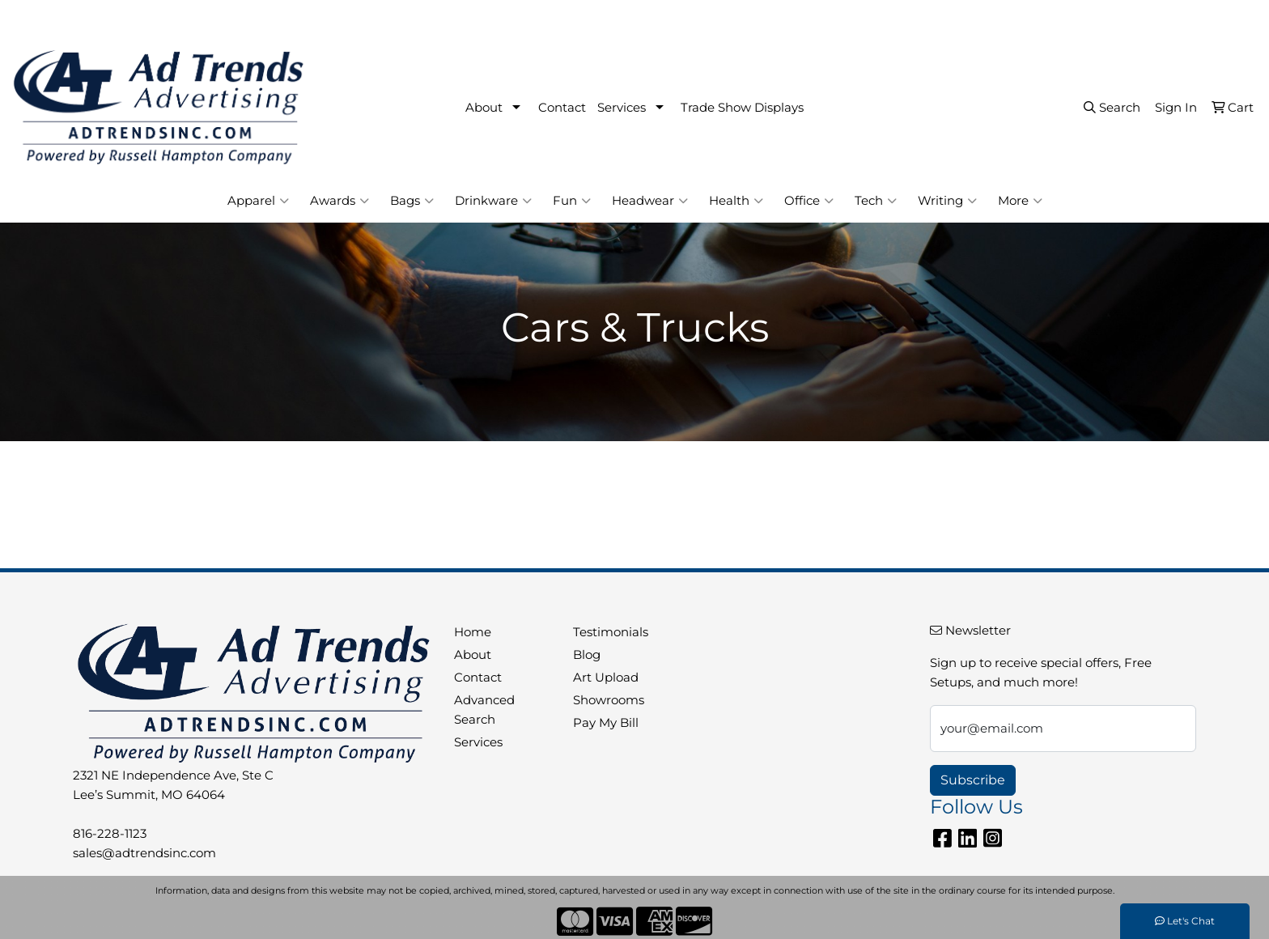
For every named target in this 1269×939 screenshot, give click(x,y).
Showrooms (608, 700)
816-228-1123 (1045, 17)
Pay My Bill (606, 723)
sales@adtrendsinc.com (1173, 17)
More (1020, 200)
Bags (412, 200)
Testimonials (610, 632)
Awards (339, 200)
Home (472, 632)
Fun (572, 200)
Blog (587, 655)
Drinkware (493, 200)
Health (736, 200)
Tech (876, 200)
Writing (947, 200)
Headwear (650, 200)
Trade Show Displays (742, 107)
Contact (562, 107)
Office (809, 200)
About (484, 107)
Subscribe (972, 780)
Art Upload (606, 677)
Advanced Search (484, 710)
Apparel (258, 200)
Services (621, 107)
